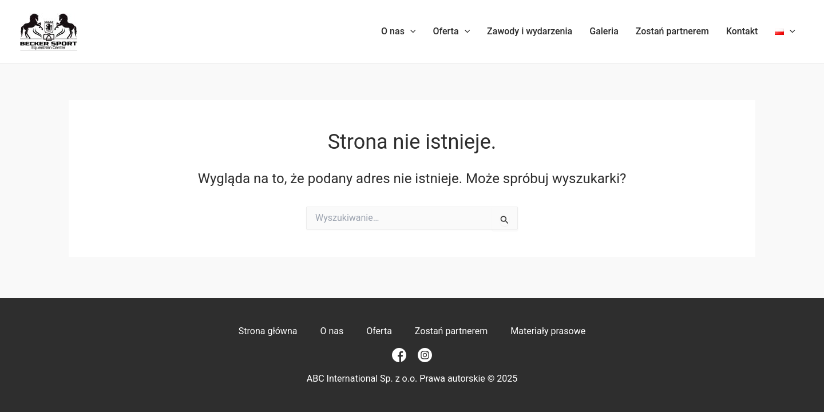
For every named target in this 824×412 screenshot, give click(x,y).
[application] (410, 31)
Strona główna (268, 331)
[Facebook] (399, 355)
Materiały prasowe (547, 331)
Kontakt (742, 31)
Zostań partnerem (672, 31)
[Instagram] (425, 355)
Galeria (604, 31)
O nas (398, 31)
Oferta (451, 31)
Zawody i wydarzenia (529, 31)
